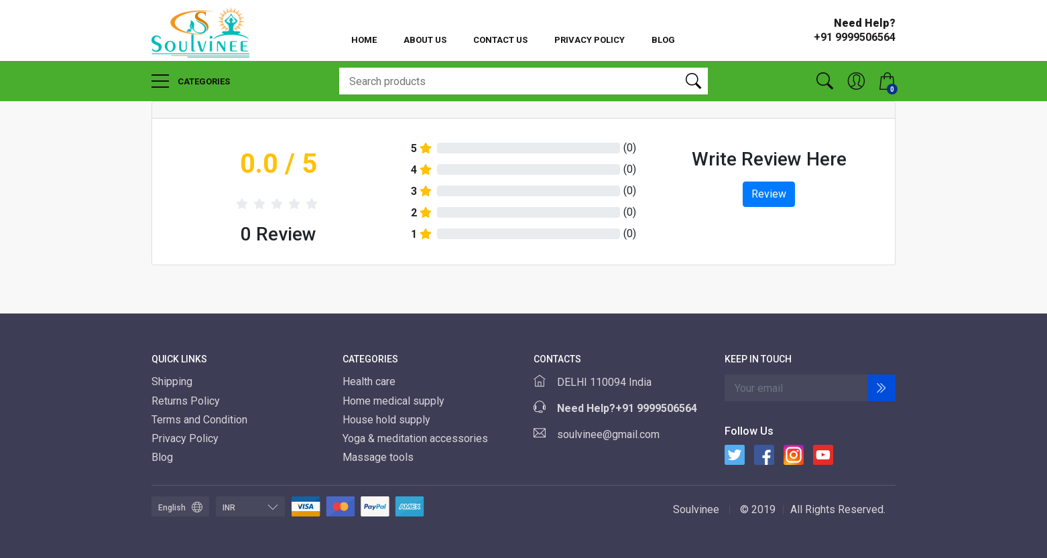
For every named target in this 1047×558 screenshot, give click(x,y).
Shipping (171, 381)
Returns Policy (185, 401)
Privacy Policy (589, 40)
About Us (425, 40)
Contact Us (500, 40)
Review (768, 194)
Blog (663, 40)
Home (364, 40)
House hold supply (388, 419)
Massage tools (379, 457)
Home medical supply (395, 401)
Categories (190, 81)
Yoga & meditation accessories (417, 438)
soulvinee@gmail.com (608, 434)
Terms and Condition (199, 419)
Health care (370, 381)
